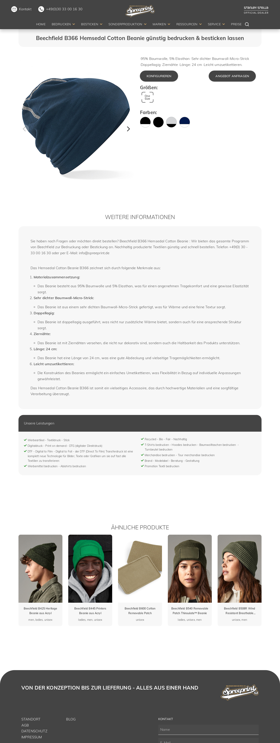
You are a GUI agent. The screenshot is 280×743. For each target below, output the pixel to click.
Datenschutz (34, 731)
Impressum (31, 737)
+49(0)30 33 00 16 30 (64, 9)
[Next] (128, 129)
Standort (30, 719)
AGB (25, 725)
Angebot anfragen (232, 76)
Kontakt (25, 9)
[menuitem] (41, 24)
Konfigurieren (159, 76)
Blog (71, 719)
